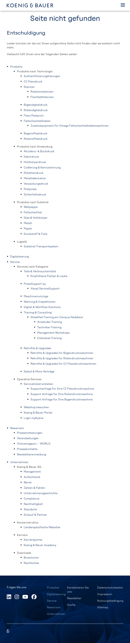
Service (52, 601)
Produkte (53, 587)
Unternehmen (56, 614)
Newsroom (54, 607)
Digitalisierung (56, 594)
